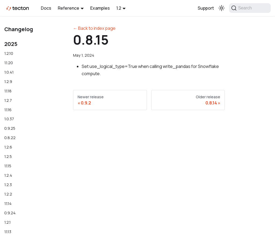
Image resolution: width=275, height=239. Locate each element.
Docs (46, 8)
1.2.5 (8, 156)
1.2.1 (7, 222)
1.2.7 (8, 100)
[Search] (250, 8)
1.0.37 (9, 118)
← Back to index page (94, 28)
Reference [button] (68, 8)
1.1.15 (7, 165)
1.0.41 (9, 72)
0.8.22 (10, 137)
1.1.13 (7, 231)
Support (206, 8)
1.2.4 (8, 175)
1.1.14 (8, 203)
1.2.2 (8, 194)
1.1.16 (8, 109)
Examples (100, 8)
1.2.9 (8, 81)
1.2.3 (8, 184)
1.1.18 (8, 90)
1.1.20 (8, 62)
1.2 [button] (118, 8)
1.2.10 (8, 53)
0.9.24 (10, 212)
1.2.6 (8, 147)
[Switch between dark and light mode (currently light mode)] (221, 8)
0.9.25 (9, 128)
